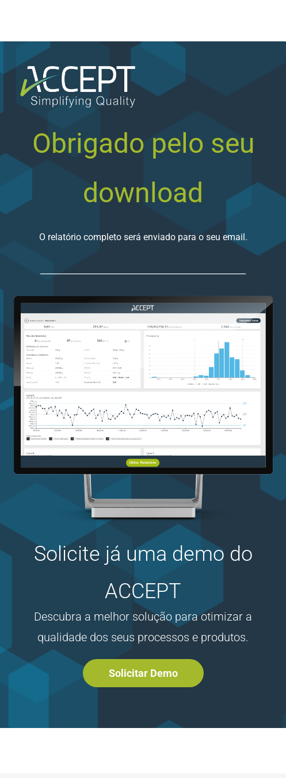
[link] (143, 298)
